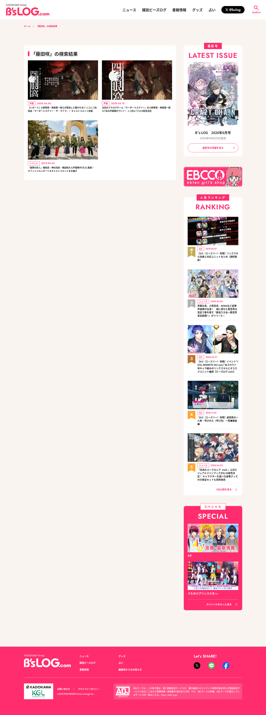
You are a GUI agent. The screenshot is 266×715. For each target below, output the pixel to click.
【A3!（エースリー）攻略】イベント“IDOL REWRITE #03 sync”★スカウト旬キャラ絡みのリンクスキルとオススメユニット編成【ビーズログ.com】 (217, 375)
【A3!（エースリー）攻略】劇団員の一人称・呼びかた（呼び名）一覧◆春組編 (217, 432)
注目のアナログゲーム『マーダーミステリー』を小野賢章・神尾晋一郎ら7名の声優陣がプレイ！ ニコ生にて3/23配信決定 (136, 113)
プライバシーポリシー (93, 689)
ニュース (129, 9)
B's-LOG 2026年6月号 (213, 132)
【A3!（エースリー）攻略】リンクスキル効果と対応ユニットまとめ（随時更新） (217, 258)
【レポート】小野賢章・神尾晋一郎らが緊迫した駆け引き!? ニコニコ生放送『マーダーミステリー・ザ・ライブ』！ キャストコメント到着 (62, 113)
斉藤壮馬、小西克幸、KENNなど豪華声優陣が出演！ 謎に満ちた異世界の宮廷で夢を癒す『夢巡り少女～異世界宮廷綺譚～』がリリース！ (217, 314)
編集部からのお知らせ (132, 669)
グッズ (197, 9)
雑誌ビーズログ (154, 9)
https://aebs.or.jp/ (170, 694)
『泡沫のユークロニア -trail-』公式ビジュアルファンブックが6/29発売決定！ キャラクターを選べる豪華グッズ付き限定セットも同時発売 (217, 489)
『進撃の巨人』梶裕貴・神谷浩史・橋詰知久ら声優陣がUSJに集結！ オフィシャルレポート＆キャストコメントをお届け (62, 181)
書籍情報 (179, 9)
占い (212, 9)
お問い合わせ (64, 689)
